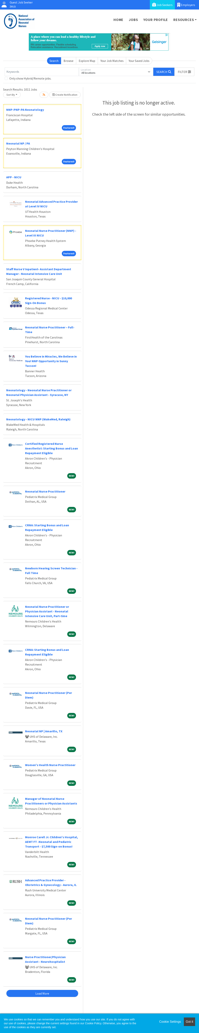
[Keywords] (42, 72)
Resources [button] (183, 19)
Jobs (133, 19)
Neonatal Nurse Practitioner (45, 491)
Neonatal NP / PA (18, 143)
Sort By (10, 94)
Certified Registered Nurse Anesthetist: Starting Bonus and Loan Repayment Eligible (51, 448)
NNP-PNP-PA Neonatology (25, 110)
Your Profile (155, 19)
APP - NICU (13, 177)
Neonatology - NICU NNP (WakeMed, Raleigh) (38, 419)
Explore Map (87, 61)
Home (118, 19)
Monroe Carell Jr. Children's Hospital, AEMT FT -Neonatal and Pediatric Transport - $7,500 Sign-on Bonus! (51, 841)
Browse (68, 61)
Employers (186, 4)
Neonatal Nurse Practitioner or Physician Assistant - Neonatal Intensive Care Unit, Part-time (47, 611)
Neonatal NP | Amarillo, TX (43, 731)
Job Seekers (162, 4)
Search (54, 61)
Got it (189, 1021)
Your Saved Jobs (139, 61)
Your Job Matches (112, 61)
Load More (42, 993)
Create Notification (64, 94)
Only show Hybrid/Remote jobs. (30, 78)
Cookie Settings (170, 1021)
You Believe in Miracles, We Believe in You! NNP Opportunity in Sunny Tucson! (51, 361)
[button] (184, 72)
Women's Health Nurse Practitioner (50, 765)
